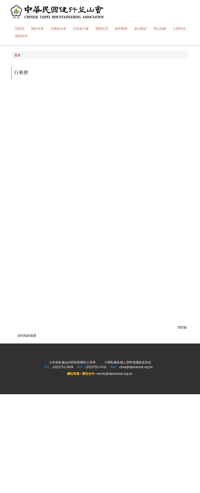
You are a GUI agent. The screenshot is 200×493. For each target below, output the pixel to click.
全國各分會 (58, 28)
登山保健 (160, 28)
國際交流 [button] (102, 28)
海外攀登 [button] (121, 28)
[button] (13, 83)
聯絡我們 (21, 36)
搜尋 (186, 6)
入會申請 (179, 28)
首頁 (17, 141)
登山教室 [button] (140, 28)
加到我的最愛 (27, 421)
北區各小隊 (81, 28)
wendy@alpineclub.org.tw (114, 471)
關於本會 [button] (37, 28)
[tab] (89, 124)
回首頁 (19, 28)
